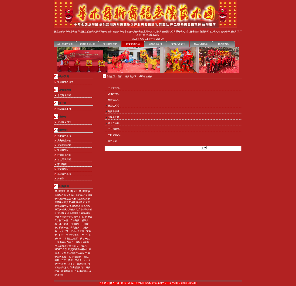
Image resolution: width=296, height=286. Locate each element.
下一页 (183, 147)
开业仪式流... (114, 105)
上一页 (175, 147)
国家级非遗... (114, 117)
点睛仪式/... (113, 99)
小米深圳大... (114, 88)
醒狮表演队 (130, 76)
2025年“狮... (114, 94)
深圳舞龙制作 (64, 122)
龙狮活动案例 (178, 44)
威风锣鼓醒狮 (64, 145)
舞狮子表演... (114, 111)
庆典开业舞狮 (64, 140)
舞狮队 (60, 178)
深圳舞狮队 (63, 150)
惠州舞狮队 (63, 164)
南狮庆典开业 (155, 44)
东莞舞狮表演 (64, 173)
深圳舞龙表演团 (65, 82)
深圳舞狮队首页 (65, 44)
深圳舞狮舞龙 (110, 44)
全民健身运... (114, 135)
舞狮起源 (112, 140)
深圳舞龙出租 (64, 108)
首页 (120, 76)
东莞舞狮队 (63, 169)
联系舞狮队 (223, 44)
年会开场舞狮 (64, 159)
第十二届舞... (114, 123)
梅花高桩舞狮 (201, 44)
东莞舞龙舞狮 (64, 95)
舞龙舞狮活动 (133, 44)
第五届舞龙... (114, 129)
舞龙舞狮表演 (64, 135)
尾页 (190, 147)
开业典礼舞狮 (64, 154)
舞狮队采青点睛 (88, 44)
